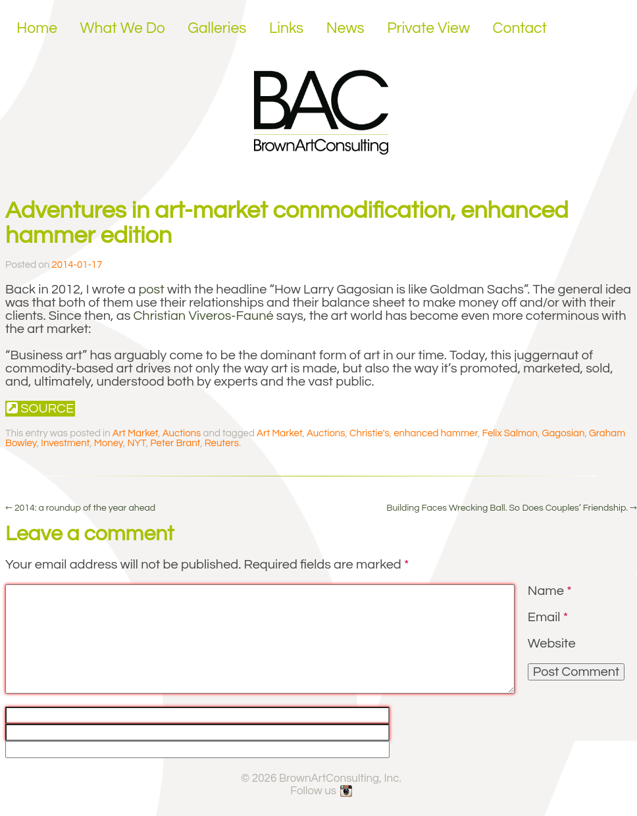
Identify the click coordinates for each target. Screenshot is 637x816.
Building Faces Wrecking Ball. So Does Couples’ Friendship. (511, 508)
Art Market (136, 433)
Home (36, 28)
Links (286, 28)
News (345, 28)
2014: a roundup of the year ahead (80, 508)
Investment (65, 443)
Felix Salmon (510, 433)
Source (40, 408)
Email (548, 617)
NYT (137, 443)
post (151, 289)
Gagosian (563, 433)
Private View (428, 28)
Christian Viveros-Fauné (204, 315)
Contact (520, 28)
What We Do (122, 28)
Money (108, 443)
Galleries (217, 28)
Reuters (222, 443)
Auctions (182, 433)
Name (550, 591)
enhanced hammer (436, 433)
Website (552, 643)
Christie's (369, 433)
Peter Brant (175, 443)
